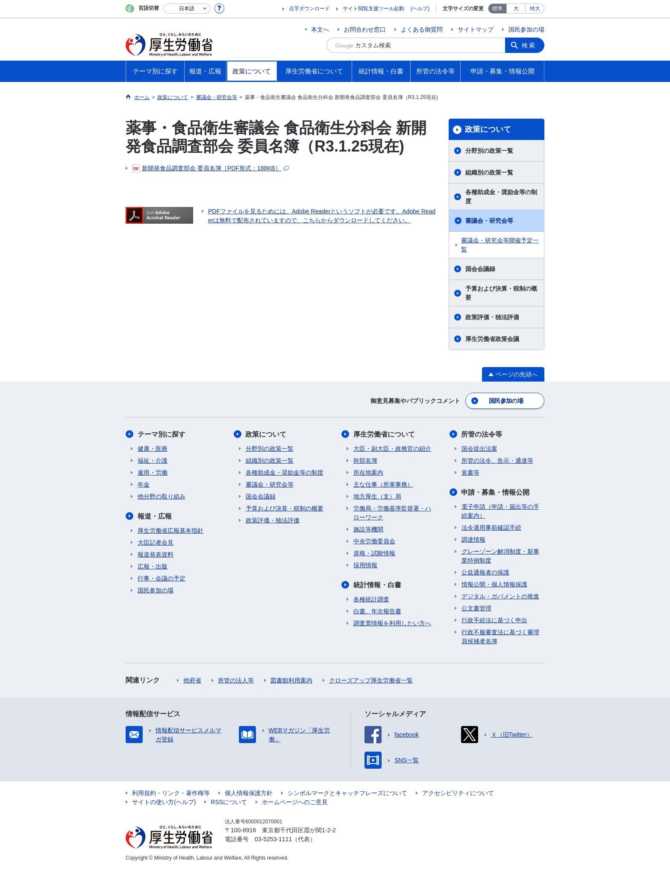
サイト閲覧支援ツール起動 (373, 9)
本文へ (320, 29)
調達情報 (473, 539)
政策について (488, 129)
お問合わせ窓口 (365, 29)
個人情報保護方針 (249, 793)
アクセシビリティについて (458, 793)
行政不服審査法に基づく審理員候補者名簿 (500, 636)
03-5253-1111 (273, 839)
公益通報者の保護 (485, 572)
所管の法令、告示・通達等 (497, 460)
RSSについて (229, 802)
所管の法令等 (481, 434)
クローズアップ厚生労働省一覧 (371, 680)
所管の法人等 (236, 680)
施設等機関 (368, 529)
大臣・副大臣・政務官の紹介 (392, 448)
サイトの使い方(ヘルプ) (164, 802)
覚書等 (470, 472)
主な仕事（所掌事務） (383, 484)
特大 (535, 9)
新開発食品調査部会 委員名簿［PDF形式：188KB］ (210, 168)
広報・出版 (153, 566)
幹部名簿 (365, 460)
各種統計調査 (371, 599)
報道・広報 (155, 516)
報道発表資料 (155, 554)
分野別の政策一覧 (489, 150)
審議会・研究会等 (489, 220)
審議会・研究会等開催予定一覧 (500, 245)
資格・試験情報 (374, 553)
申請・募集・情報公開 (495, 492)
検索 (529, 45)
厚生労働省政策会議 (492, 338)
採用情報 (365, 565)
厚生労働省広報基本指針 (170, 530)
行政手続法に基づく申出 (494, 620)
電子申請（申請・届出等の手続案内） (500, 511)
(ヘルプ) (420, 9)
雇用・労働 (153, 472)
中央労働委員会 (374, 541)
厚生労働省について (384, 434)
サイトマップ (476, 29)
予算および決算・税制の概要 (501, 293)
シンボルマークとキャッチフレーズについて (347, 793)
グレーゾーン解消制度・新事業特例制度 (500, 556)
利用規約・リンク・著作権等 (171, 793)
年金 (144, 484)
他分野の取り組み (161, 496)
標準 (497, 9)
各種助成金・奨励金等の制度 (501, 196)
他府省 (192, 680)
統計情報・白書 (377, 585)
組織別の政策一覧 (489, 172)
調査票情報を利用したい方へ (392, 623)
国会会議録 (480, 268)
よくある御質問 (422, 29)
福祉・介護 (153, 460)
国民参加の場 (526, 29)
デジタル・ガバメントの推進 (500, 596)
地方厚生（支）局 (377, 496)
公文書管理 (476, 608)
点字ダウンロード (309, 9)
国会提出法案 (479, 448)
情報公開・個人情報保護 (494, 584)
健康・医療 (153, 448)
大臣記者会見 (155, 542)
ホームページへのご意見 (295, 802)
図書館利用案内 (291, 680)
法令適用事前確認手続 (491, 527)
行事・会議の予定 (161, 578)
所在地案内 (368, 472)
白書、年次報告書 (377, 611)
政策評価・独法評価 (492, 317)
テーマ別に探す (161, 434)
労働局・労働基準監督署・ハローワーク (392, 513)
